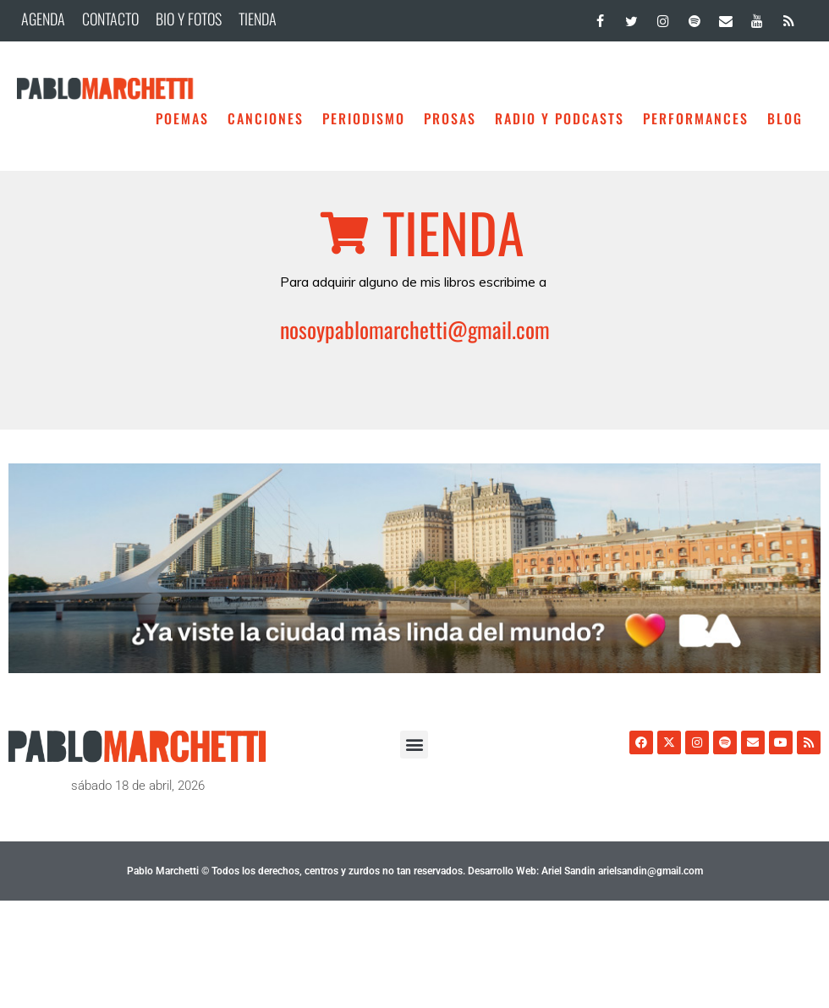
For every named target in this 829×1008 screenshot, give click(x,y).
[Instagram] (663, 17)
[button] (414, 745)
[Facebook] (600, 17)
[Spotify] (694, 17)
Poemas (182, 118)
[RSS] (789, 17)
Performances (696, 118)
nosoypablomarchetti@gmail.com (415, 329)
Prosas (450, 118)
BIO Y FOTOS (189, 19)
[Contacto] (725, 17)
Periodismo (363, 118)
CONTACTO (110, 19)
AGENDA (43, 19)
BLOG (785, 118)
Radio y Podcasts (559, 118)
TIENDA (258, 19)
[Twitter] (631, 17)
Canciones (266, 118)
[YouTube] (757, 17)
